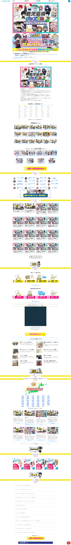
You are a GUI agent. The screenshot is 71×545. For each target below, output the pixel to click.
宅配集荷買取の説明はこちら (35, 301)
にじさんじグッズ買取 (17, 143)
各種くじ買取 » (43, 184)
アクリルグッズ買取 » (43, 188)
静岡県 (43, 400)
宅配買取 (26, 1)
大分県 (28, 406)
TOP (14, 1)
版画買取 (39, 143)
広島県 (38, 403)
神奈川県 (27, 398)
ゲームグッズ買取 (24, 129)
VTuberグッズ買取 (32, 129)
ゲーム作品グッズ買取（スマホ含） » (20, 184)
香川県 (23, 404)
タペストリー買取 (24, 143)
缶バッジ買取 (53, 143)
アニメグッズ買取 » (20, 178)
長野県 (38, 398)
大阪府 (33, 401)
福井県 (28, 400)
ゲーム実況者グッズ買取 (46, 129)
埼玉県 (43, 397)
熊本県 (23, 406)
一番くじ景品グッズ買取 (17, 136)
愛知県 (38, 400)
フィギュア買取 (46, 136)
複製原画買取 (46, 143)
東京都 (23, 398)
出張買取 (38, 1)
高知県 (33, 404)
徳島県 (48, 403)
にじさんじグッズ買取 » (32, 188)
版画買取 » (55, 178)
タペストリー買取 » (32, 181)
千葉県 (48, 397)
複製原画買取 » (20, 181)
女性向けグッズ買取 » (32, 178)
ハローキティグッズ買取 (32, 137)
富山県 (48, 398)
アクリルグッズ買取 (53, 129)
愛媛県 (28, 404)
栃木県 (33, 397)
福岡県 (38, 404)
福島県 (23, 397)
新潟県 (43, 398)
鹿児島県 (38, 406)
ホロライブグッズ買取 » (20, 188)
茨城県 (28, 397)
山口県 (43, 403)
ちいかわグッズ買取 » (32, 184)
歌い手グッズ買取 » (55, 184)
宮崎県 (33, 406)
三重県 (48, 400)
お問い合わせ (51, 1)
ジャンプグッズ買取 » (55, 181)
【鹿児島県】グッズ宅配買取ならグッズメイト (22, 55)
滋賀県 (23, 401)
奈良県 (43, 401)
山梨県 (33, 398)
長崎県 (48, 404)
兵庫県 (38, 401)
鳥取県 (23, 403)
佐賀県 (43, 404)
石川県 (23, 400)
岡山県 (33, 403)
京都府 (28, 401)
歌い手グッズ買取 (39, 129)
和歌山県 (48, 401)
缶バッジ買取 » (54, 187)
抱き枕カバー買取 (32, 143)
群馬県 (38, 397)
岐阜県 (33, 400)
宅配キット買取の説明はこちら (35, 285)
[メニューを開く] (69, 1)
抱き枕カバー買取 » (43, 178)
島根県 (28, 403)
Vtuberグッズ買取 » (43, 181)
